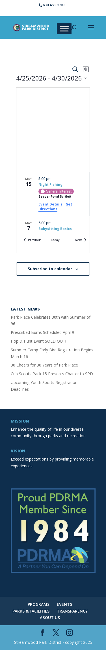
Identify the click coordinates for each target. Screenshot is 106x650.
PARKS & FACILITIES (30, 611)
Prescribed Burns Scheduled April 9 (42, 332)
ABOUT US (50, 617)
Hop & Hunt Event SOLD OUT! (38, 341)
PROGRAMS (38, 604)
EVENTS (64, 604)
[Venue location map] (53, 130)
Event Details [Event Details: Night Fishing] (50, 204)
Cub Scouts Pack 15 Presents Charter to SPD (52, 373)
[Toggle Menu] (64, 28)
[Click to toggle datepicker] (51, 78)
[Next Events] (80, 240)
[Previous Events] (32, 240)
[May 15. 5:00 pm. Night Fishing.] (55, 194)
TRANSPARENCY (72, 611)
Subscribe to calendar (50, 268)
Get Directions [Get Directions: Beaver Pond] (55, 206)
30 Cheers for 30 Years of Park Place (44, 365)
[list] (53, 202)
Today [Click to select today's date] (55, 240)
